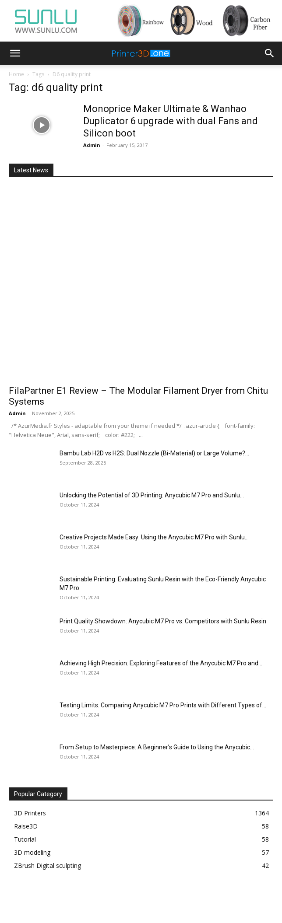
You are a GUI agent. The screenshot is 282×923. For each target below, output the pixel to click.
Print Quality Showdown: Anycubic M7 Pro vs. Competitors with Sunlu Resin (163, 621)
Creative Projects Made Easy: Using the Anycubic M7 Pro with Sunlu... (154, 537)
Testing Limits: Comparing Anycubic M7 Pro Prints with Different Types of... (163, 705)
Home (16, 74)
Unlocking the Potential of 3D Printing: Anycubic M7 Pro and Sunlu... (152, 495)
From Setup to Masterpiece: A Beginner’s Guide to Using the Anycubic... (157, 747)
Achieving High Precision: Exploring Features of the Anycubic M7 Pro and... (161, 663)
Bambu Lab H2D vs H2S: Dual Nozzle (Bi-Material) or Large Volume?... (154, 453)
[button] (15, 53)
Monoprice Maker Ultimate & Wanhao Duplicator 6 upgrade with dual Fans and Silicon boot (170, 121)
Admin (91, 145)
